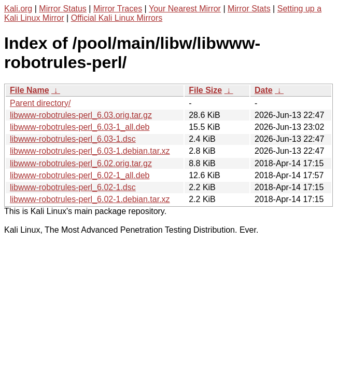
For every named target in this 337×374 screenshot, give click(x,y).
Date (264, 90)
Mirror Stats (249, 8)
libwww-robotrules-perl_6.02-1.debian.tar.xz (90, 199)
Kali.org (18, 8)
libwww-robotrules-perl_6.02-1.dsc (73, 187)
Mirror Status (63, 8)
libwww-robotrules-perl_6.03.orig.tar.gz (81, 115)
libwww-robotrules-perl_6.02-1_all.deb (79, 175)
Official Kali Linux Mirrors (117, 18)
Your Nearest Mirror (185, 8)
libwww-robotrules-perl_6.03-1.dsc (73, 139)
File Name (29, 90)
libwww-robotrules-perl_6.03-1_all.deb (79, 127)
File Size (205, 90)
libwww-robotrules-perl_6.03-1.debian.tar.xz (90, 150)
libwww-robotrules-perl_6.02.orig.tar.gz (81, 163)
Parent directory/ (40, 103)
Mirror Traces (117, 8)
